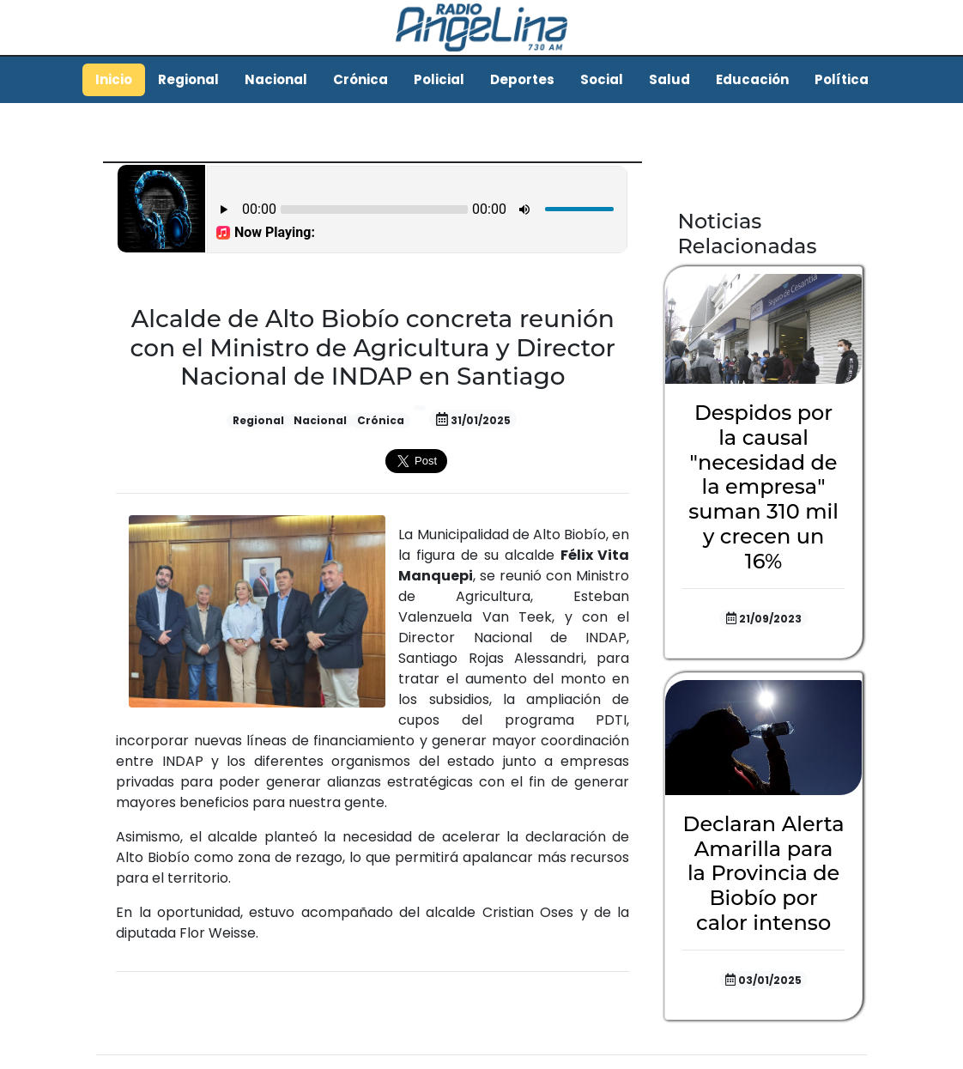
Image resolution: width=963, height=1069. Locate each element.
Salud (669, 79)
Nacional (276, 79)
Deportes (522, 79)
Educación (752, 79)
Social (601, 79)
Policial (439, 79)
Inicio (113, 79)
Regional (188, 79)
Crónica (360, 79)
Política (842, 79)
